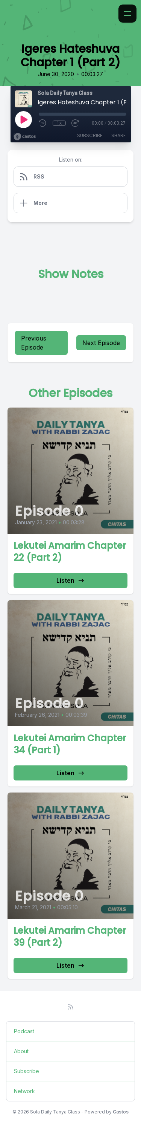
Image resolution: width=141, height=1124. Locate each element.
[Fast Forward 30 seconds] (75, 123)
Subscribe (89, 135)
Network (24, 1091)
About (21, 1051)
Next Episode (101, 343)
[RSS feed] (70, 1007)
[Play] (23, 119)
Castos (121, 1112)
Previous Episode (33, 342)
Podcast (24, 1031)
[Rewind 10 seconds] (43, 123)
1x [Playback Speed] (59, 123)
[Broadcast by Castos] (25, 136)
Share (118, 135)
